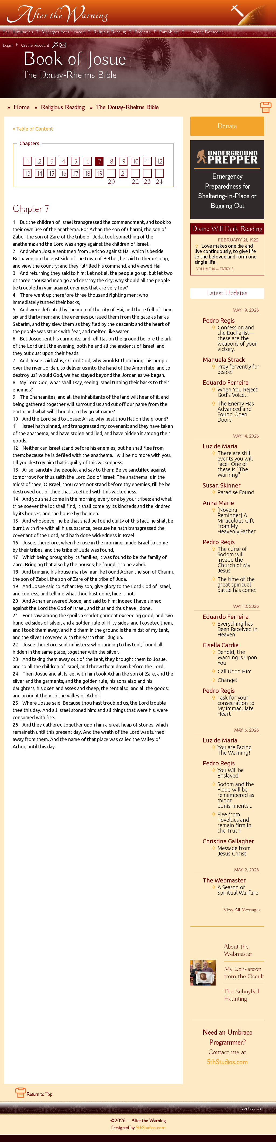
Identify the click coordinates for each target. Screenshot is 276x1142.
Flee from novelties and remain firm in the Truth (231, 822)
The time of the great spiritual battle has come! (234, 585)
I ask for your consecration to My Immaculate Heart (232, 706)
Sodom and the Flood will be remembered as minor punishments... (232, 795)
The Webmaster (224, 880)
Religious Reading (109, 32)
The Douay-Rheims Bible (127, 107)
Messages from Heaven (63, 32)
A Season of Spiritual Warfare (234, 890)
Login (7, 45)
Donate (227, 126)
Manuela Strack (224, 359)
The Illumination (18, 32)
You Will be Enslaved (227, 773)
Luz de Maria (220, 446)
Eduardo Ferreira (226, 382)
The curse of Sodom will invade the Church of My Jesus (230, 559)
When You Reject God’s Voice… (234, 392)
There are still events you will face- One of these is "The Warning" (232, 464)
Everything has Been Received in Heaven (234, 629)
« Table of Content (33, 128)
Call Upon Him (231, 671)
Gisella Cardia (221, 645)
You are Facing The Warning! (231, 750)
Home (21, 107)
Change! (224, 680)
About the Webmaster (238, 950)
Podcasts (142, 32)
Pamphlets (169, 32)
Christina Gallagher (228, 841)
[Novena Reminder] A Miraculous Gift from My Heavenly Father (233, 520)
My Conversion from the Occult (244, 972)
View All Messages (242, 910)
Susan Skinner (222, 485)
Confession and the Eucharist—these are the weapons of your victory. (234, 338)
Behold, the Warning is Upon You (234, 657)
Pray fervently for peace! (235, 369)
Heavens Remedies (205, 32)
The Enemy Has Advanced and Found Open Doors (232, 411)
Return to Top (39, 1095)
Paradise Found (232, 492)
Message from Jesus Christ (231, 851)
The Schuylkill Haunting (241, 995)
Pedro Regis (219, 320)
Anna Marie (218, 502)
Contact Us (251, 1109)
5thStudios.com (227, 1062)
